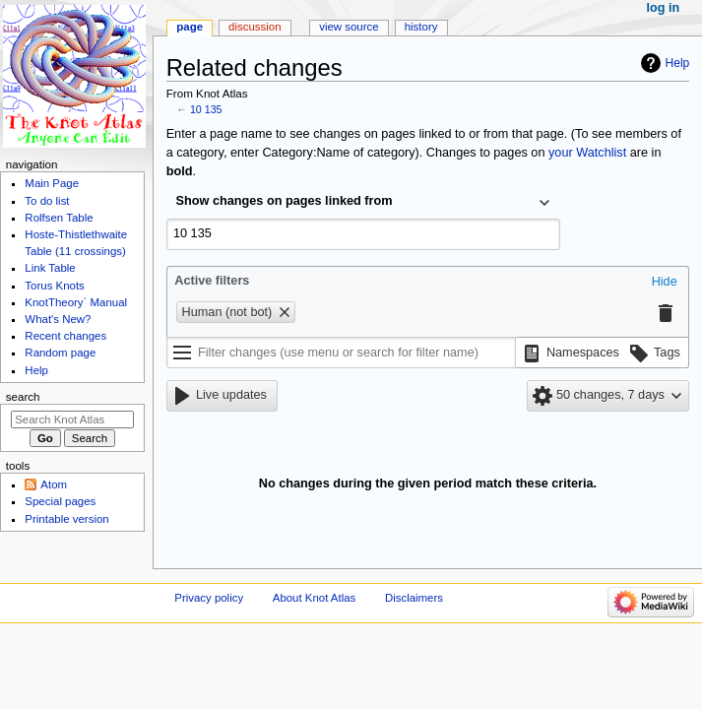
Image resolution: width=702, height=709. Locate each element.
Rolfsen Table (59, 218)
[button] (664, 282)
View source (348, 26)
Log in (663, 8)
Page (189, 26)
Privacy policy (208, 598)
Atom (53, 484)
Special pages (60, 501)
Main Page (52, 183)
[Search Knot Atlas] (72, 419)
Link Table (50, 268)
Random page (60, 352)
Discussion (254, 26)
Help (678, 63)
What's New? (58, 319)
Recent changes (65, 336)
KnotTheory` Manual (76, 302)
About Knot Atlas (314, 598)
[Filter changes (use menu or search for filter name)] (341, 352)
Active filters (211, 281)
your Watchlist (587, 153)
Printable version (66, 519)
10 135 (206, 109)
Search (23, 397)
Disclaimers (414, 598)
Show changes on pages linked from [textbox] (284, 201)
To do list (47, 201)
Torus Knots (54, 285)
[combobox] (363, 203)
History (421, 26)
